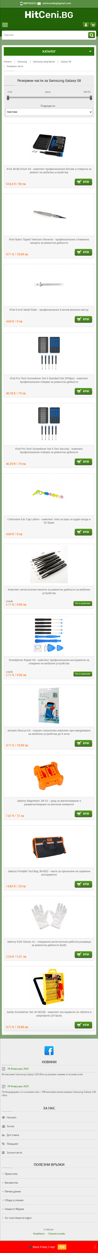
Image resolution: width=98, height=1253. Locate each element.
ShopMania (38, 1234)
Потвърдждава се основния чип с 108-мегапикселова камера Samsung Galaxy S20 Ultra (49, 1094)
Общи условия (14, 1200)
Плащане (12, 1144)
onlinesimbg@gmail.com (56, 3)
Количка (93, 25)
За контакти (14, 1152)
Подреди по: (48, 106)
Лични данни (13, 1191)
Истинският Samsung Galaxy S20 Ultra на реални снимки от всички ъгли (42, 1074)
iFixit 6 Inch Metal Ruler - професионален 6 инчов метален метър (49, 309)
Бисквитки (11, 1182)
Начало (11, 1117)
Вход (86, 25)
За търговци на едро (18, 1218)
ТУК (62, 1247)
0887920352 (29, 3)
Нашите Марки (14, 1209)
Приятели (11, 1174)
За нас (11, 1126)
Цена (48, 92)
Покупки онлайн (56, 1234)
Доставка (13, 1135)
